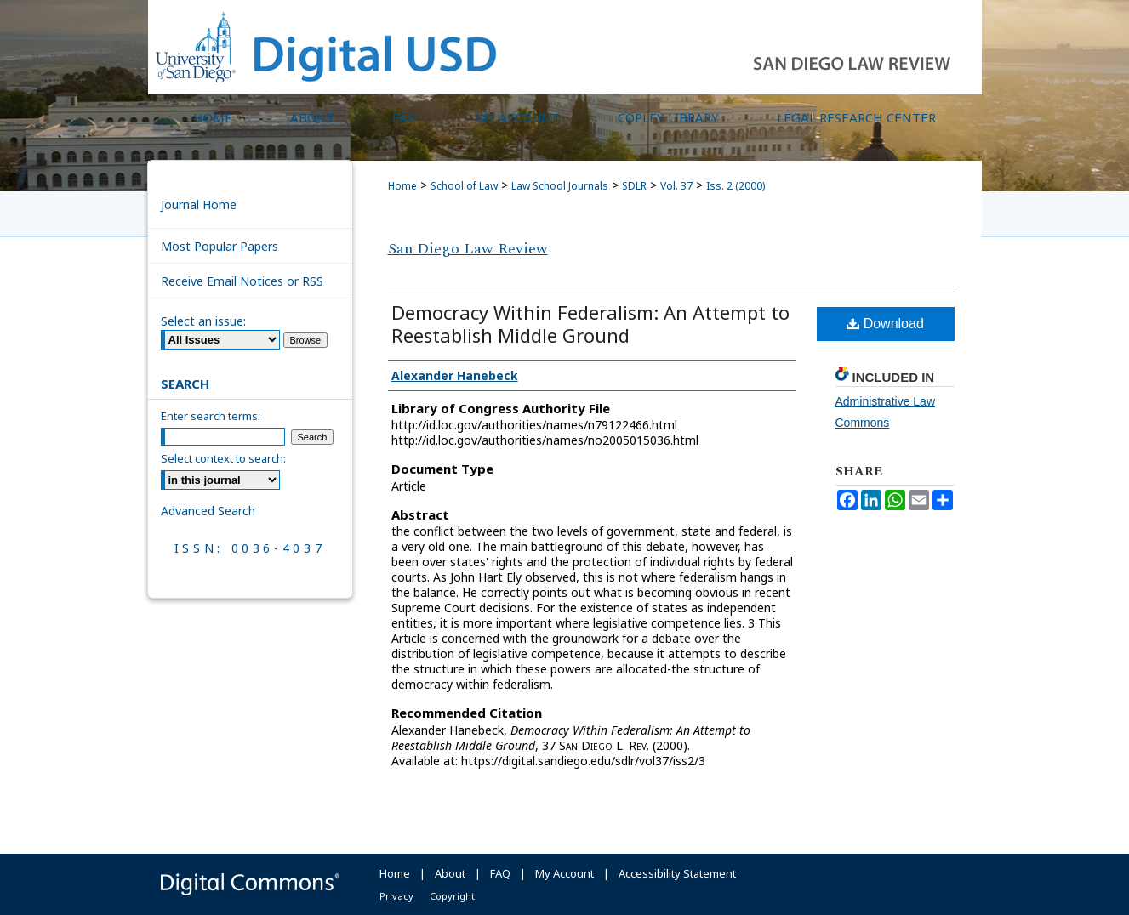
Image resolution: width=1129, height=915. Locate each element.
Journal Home (199, 204)
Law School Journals (559, 186)
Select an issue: (203, 321)
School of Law (464, 186)
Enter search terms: (210, 415)
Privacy (396, 895)
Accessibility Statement (677, 873)
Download (885, 323)
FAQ (500, 873)
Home (402, 186)
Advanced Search (208, 511)
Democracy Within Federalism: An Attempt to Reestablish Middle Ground (590, 323)
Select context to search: (223, 458)
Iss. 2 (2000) (735, 186)
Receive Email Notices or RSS (242, 281)
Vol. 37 (676, 186)
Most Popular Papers (219, 246)
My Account (564, 873)
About (450, 873)
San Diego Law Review (468, 248)
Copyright (452, 895)
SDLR (634, 186)
